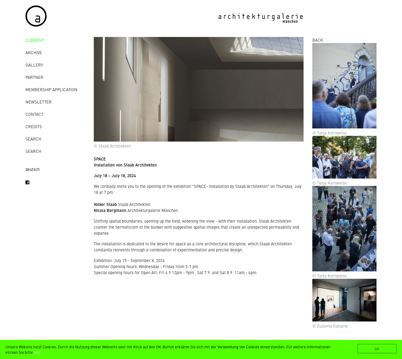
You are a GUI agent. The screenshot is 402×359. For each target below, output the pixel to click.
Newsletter (39, 102)
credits (34, 126)
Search (33, 139)
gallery (34, 65)
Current (35, 40)
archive (34, 52)
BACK (317, 40)
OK (377, 348)
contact (34, 114)
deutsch (32, 169)
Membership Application (51, 89)
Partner (34, 77)
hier (36, 352)
